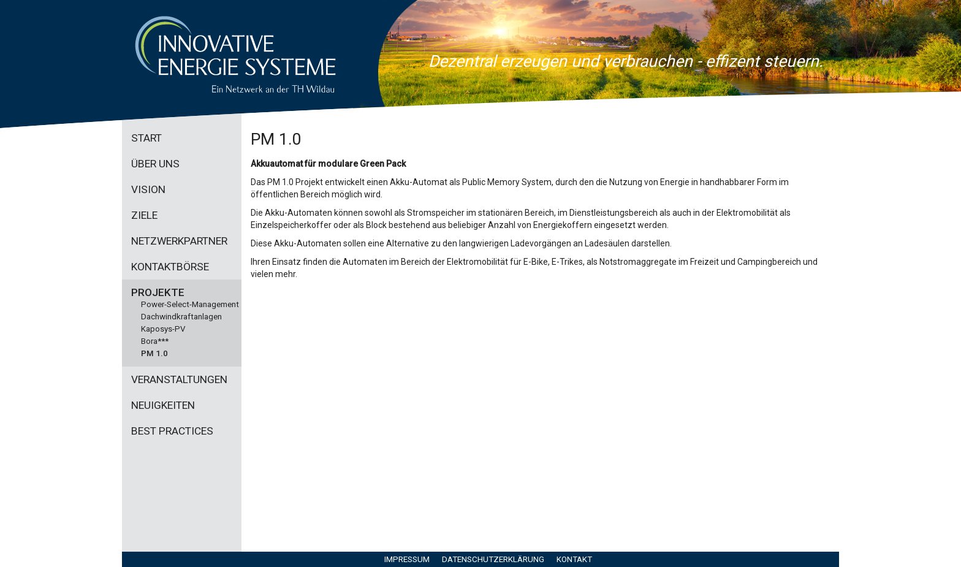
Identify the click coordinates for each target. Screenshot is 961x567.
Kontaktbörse (170, 267)
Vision (148, 189)
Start (146, 138)
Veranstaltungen (179, 379)
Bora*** (155, 341)
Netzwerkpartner (179, 241)
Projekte (157, 292)
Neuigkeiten (163, 405)
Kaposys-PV (163, 328)
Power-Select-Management (190, 304)
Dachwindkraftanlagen (181, 316)
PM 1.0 (154, 353)
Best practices (172, 431)
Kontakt (574, 559)
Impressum (407, 559)
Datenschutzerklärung (493, 559)
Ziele (144, 215)
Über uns (155, 164)
